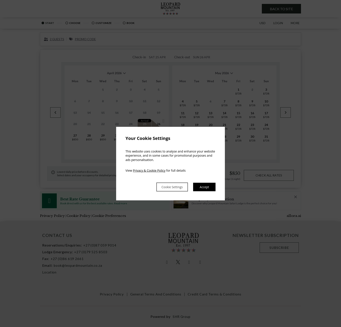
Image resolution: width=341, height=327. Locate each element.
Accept (203, 186)
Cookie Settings (167, 186)
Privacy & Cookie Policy (149, 170)
